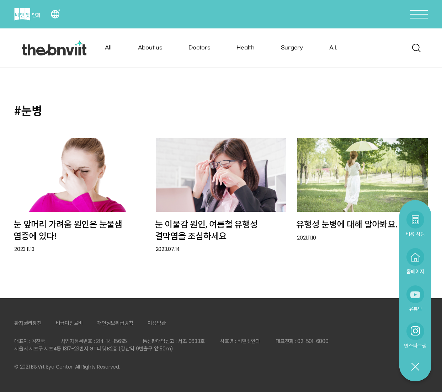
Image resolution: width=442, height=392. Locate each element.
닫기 (415, 367)
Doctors (199, 48)
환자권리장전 (28, 323)
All (108, 48)
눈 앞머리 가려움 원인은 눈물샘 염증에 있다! (68, 230)
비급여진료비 (69, 323)
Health (245, 48)
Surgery (292, 48)
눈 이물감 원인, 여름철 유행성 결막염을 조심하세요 (206, 230)
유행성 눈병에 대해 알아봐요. (346, 224)
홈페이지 (415, 271)
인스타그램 (415, 345)
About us (150, 48)
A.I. (333, 48)
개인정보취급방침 (115, 323)
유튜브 (415, 308)
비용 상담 (415, 234)
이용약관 (157, 323)
